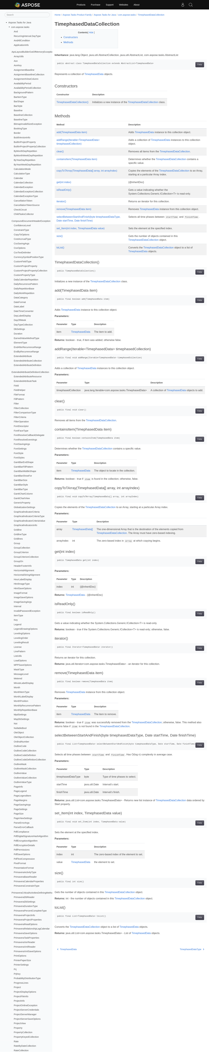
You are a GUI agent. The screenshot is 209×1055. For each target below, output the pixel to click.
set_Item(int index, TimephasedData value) (81, 228)
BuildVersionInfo (22, 137)
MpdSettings (20, 714)
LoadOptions (20, 660)
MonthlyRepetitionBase (25, 710)
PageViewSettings (23, 818)
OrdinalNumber (21, 741)
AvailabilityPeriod (22, 83)
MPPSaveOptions (23, 665)
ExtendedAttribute (23, 356)
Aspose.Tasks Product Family (77, 15)
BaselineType (20, 119)
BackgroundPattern (23, 92)
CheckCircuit (20, 209)
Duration (18, 333)
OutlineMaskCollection (25, 768)
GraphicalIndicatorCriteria (26, 512)
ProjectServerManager (25, 1014)
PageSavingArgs (22, 804)
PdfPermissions (22, 849)
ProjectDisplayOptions (25, 992)
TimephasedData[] (82, 533)
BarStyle (18, 106)
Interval (17, 606)
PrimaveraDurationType (26, 906)
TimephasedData (93, 74)
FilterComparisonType (25, 412)
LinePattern (19, 651)
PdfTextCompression (24, 859)
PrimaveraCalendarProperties (29, 881)
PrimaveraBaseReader (25, 877)
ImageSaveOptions (23, 597)
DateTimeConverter (23, 311)
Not (15, 723)
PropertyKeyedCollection (26, 1037)
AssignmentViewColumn (26, 79)
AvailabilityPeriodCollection (27, 88)
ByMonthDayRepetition (25, 151)
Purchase (95, 4)
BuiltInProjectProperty (25, 142)
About (136, 4)
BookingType (20, 128)
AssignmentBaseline (24, 70)
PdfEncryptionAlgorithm (25, 840)
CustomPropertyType (24, 275)
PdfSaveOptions (22, 854)
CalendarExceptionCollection (28, 191)
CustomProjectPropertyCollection (30, 270)
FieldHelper (19, 390)
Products (81, 4)
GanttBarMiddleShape (25, 471)
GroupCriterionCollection (26, 557)
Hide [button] (89, 32)
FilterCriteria (20, 417)
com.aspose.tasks (20, 27)
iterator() (61, 201)
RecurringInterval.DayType (27, 36)
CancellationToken (23, 200)
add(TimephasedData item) (72, 132)
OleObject (19, 732)
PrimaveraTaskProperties (26, 938)
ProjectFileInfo (21, 996)
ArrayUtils (19, 56)
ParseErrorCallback (23, 827)
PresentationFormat (24, 868)
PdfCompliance (21, 832)
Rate (16, 1041)
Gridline (18, 530)
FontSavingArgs (22, 444)
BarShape (19, 101)
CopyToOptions (21, 234)
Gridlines (18, 539)
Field (16, 385)
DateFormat (20, 302)
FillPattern (19, 399)
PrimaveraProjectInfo (24, 915)
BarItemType (20, 97)
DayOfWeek (20, 320)
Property (18, 1028)
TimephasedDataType (181, 957)
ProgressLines (21, 983)
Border (17, 133)
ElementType (20, 342)
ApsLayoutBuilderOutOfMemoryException (33, 52)
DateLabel (19, 306)
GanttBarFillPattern (23, 467)
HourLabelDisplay (23, 579)
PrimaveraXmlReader (25, 947)
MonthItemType (21, 692)
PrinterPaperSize (22, 960)
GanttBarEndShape (23, 462)
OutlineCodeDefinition (25, 755)
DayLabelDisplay (22, 315)
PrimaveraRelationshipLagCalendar (32, 928)
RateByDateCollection (25, 1046)
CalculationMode (22, 169)
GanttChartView (22, 498)
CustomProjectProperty (25, 266)
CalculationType (22, 173)
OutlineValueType (23, 782)
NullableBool (20, 728)
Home (58, 15)
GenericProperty (22, 502)
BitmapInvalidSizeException (28, 124)
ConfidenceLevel (22, 225)
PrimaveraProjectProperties (28, 919)
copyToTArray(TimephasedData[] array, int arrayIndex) (87, 170)
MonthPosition (21, 701)
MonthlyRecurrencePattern (27, 705)
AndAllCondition (22, 40)
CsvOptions (19, 248)
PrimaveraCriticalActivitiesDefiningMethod (33, 892)
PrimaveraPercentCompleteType (30, 910)
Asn (16, 61)
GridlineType (20, 534)
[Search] (27, 14)
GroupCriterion (21, 552)
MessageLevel (21, 674)
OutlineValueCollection (25, 777)
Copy (189, 64)
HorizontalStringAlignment (27, 575)
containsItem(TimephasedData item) (77, 159)
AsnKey (18, 65)
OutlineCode (20, 746)
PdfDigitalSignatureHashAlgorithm (31, 836)
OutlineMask (20, 764)
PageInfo (18, 786)
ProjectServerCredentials (26, 1010)
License (18, 647)
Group (17, 543)
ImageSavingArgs (23, 602)
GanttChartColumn (23, 493)
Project (17, 987)
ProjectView (20, 1023)
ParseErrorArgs (21, 823)
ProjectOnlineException (25, 1005)
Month (17, 687)
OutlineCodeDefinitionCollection (30, 759)
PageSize (19, 813)
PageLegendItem (22, 795)
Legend (17, 624)
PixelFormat (20, 863)
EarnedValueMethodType (26, 338)
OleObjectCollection (24, 737)
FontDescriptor (21, 426)
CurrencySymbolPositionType (29, 257)
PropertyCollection (23, 1032)
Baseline (18, 110)
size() (60, 236)
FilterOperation (21, 421)
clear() (60, 151)
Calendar (18, 178)
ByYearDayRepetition (24, 160)
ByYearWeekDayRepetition (27, 164)
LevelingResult (21, 642)
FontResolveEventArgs (25, 439)
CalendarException (23, 187)
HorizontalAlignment (24, 570)
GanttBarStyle (21, 484)
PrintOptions (20, 955)
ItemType (18, 615)
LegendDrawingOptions (25, 629)
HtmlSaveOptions (22, 588)
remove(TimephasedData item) (74, 209)
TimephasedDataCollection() (72, 102)
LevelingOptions (22, 633)
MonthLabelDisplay (23, 696)
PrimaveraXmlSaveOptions (27, 951)
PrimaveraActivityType (25, 872)
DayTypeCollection (23, 324)
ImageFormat (20, 593)
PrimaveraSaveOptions (25, 933)
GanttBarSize (20, 480)
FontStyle (18, 453)
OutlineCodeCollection (25, 750)
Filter (16, 403)
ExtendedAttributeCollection (28, 360)
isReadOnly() (64, 190)
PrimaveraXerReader (24, 942)
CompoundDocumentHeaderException (31, 221)
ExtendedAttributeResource (28, 376)
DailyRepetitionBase (24, 288)
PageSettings (20, 809)
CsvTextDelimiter (22, 252)
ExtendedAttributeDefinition (27, 365)
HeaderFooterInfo (23, 566)
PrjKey (17, 974)
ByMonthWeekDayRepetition (28, 155)
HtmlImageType (22, 584)
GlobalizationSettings (24, 507)
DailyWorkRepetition (24, 293)
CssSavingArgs (21, 243)
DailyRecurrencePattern (26, 284)
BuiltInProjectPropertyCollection (30, 146)
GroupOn (18, 561)
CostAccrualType (22, 239)
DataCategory (21, 297)
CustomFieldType (22, 261)
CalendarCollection (23, 182)
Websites (123, 4)
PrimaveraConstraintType (26, 886)
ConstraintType (21, 230)
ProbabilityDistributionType (27, 978)
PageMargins (20, 800)
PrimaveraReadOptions (25, 924)
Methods (68, 42)
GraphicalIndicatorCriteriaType (29, 516)
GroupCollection (22, 547)
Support (110, 4)
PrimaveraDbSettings (24, 901)
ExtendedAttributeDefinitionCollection (30, 372)
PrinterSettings (21, 964)
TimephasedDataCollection (151, 15)
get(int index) (64, 182)
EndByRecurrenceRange (26, 351)
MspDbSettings (21, 719)
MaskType (19, 669)
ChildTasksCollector (24, 214)
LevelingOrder (21, 638)
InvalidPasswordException (27, 611)
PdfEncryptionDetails (24, 845)
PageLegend (20, 791)
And (16, 31)
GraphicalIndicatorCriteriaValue (29, 521)
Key (16, 620)
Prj (15, 969)
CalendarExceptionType (26, 196)
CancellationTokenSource (26, 205)
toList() (60, 247)
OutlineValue (20, 773)
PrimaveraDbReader (24, 897)
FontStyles (19, 457)
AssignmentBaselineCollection (29, 74)
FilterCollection (21, 408)
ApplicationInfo (21, 45)
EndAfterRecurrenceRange (27, 347)
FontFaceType (21, 430)
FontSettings (20, 448)
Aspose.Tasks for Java (19, 22)
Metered (18, 678)
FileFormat (19, 394)
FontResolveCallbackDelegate (29, 435)
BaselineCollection (23, 115)
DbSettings (19, 329)
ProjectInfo (19, 1001)
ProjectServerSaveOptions (27, 1019)
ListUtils (18, 656)
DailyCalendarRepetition (26, 279)
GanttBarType (21, 489)
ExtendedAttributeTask (25, 381)
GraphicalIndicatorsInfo (25, 525)
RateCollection (21, 1050)
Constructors (71, 37)
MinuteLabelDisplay (24, 683)
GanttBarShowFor (23, 475)
